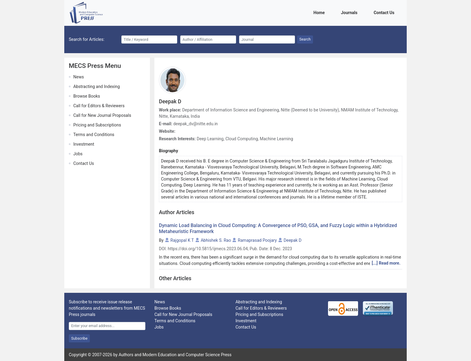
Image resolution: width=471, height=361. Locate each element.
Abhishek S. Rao (216, 240)
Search (305, 39)
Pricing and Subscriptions (97, 125)
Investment (83, 144)
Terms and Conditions (93, 134)
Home (320, 12)
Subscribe (79, 338)
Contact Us (385, 12)
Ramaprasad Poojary (257, 240)
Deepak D (292, 240)
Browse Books (86, 96)
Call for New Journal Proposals (102, 115)
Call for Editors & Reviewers (99, 105)
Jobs (78, 153)
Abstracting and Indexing (96, 86)
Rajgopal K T (182, 240)
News (78, 76)
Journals (350, 12)
